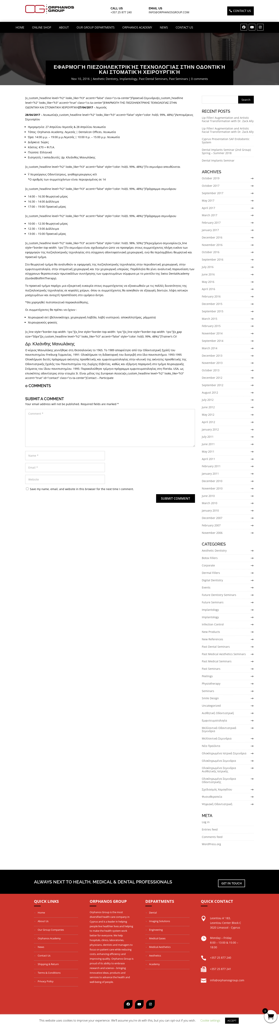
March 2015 (209, 319)
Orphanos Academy (137, 27)
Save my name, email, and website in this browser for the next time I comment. (82, 489)
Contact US (242, 11)
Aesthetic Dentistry (105, 79)
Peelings (207, 676)
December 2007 (212, 518)
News (164, 27)
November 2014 (212, 333)
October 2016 (210, 252)
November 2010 (212, 488)
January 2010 (210, 510)
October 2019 (210, 178)
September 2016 (212, 259)
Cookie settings (210, 1020)
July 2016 (208, 267)
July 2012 (208, 400)
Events (206, 587)
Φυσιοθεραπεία (212, 796)
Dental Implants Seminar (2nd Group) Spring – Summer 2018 (226, 151)
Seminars (208, 691)
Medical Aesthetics (160, 947)
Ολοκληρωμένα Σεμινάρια (219, 761)
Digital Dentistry (212, 580)
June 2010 (208, 496)
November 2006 (212, 533)
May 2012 (208, 414)
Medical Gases (157, 938)
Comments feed (212, 837)
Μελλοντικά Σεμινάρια (217, 738)
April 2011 (208, 459)
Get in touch (231, 883)
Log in (206, 822)
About (64, 27)
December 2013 (212, 355)
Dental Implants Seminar (218, 160)
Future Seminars (213, 602)
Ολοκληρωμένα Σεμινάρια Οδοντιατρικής (219, 780)
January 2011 (210, 473)
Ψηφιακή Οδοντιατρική (217, 804)
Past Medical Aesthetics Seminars (224, 654)
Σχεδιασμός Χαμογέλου (217, 789)
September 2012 (212, 385)
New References (212, 639)
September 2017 (212, 193)
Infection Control (213, 624)
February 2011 (211, 466)
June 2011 (208, 444)
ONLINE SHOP (41, 27)
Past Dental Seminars (153, 79)
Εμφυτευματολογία (214, 720)
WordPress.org (211, 844)
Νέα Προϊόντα (211, 746)
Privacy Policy (46, 981)
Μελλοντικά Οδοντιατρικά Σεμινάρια (219, 729)
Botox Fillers (210, 558)
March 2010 (209, 503)
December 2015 (212, 304)
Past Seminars (178, 79)
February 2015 (211, 326)
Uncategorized (211, 705)
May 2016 (208, 282)
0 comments (199, 79)
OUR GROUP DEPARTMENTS (95, 27)
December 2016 (212, 237)
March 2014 (209, 348)
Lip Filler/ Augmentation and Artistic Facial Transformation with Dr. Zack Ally (228, 119)
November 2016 (212, 245)
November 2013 (212, 363)
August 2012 (210, 392)
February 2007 (211, 525)
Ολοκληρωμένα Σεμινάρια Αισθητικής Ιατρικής (219, 769)
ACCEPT (231, 1020)
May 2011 (208, 451)
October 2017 (210, 186)
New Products (211, 632)
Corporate (208, 565)
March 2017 (209, 215)
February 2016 (211, 296)
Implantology (128, 79)
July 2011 (208, 436)
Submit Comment (175, 498)
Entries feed (210, 829)
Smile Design (210, 698)
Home (20, 27)
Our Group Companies (51, 929)
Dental (153, 912)
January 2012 (210, 429)
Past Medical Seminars (217, 661)
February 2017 (211, 222)
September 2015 (212, 311)
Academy (154, 964)
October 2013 (210, 370)
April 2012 (208, 422)
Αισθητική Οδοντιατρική (218, 713)
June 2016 (208, 274)
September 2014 (212, 341)
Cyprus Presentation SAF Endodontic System (225, 140)
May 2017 (208, 200)
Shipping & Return (48, 964)
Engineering (156, 929)
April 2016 (208, 289)
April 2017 (208, 208)
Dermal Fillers (211, 573)
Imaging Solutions (159, 921)
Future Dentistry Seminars (219, 595)
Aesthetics (155, 955)
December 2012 (212, 378)
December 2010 (212, 481)
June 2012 (208, 407)
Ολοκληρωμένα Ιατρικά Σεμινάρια (224, 753)
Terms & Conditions (49, 972)
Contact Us (184, 27)
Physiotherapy (211, 683)
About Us (43, 921)
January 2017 (210, 230)
